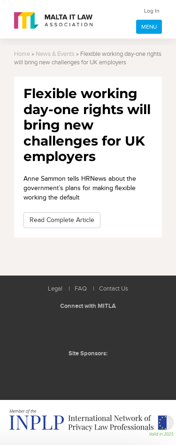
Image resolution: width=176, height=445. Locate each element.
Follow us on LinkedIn (68, 328)
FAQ (81, 288)
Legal (55, 288)
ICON (109, 372)
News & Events (55, 54)
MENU (149, 26)
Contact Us (113, 288)
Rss (110, 328)
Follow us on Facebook (89, 328)
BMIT (73, 372)
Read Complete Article (62, 220)
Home (22, 54)
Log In (152, 11)
